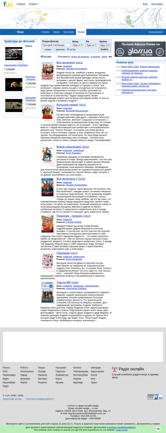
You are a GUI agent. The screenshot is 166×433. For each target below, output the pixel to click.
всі (110, 56)
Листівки (42, 378)
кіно (130, 62)
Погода (41, 371)
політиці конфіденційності (122, 427)
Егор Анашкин (73, 153)
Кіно (93, 378)
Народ (23, 375)
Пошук (41, 367)
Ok (158, 429)
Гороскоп (60, 371)
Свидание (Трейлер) (30, 98)
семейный (78, 150)
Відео (6, 378)
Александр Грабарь (76, 288)
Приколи (42, 375)
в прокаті (95, 56)
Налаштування (155, 32)
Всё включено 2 (67, 178)
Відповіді (78, 382)
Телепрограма (80, 371)
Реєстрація (157, 4)
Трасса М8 (64, 282)
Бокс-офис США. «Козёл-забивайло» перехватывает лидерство (141, 84)
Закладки (96, 367)
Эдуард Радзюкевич (76, 68)
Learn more (122, 430)
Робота (24, 367)
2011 (79, 62)
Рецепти (42, 382)
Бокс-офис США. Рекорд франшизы (141, 66)
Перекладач (9, 375)
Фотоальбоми (80, 375)
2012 (82, 104)
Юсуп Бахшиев (74, 259)
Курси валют (97, 371)
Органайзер (9, 382)
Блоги (94, 375)
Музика (59, 382)
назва (46, 49)
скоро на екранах (80, 56)
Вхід (145, 4)
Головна (21, 4)
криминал (78, 286)
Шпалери (25, 378)
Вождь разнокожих (69, 146)
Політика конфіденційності (40, 399)
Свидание (63, 253)
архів (104, 56)
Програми (61, 367)
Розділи (33, 4)
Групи (94, 382)
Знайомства (62, 375)
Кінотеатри (68, 32)
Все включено (66, 62)
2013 (81, 179)
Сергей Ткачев (73, 222)
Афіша (56, 32)
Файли (23, 382)
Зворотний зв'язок (12, 399)
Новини (77, 378)
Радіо (6, 386)
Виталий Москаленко (77, 110)
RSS (5, 371)
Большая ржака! (67, 104)
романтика (78, 256)
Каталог (77, 367)
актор (71, 49)
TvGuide (9, 69)
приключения (92, 286)
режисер (59, 49)
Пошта (6, 367)
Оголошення (27, 371)
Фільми (81, 32)
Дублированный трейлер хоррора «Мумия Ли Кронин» (139, 71)
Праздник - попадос (30, 78)
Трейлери (11, 41)
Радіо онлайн (131, 369)
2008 (74, 282)
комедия (67, 66)
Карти (59, 378)
